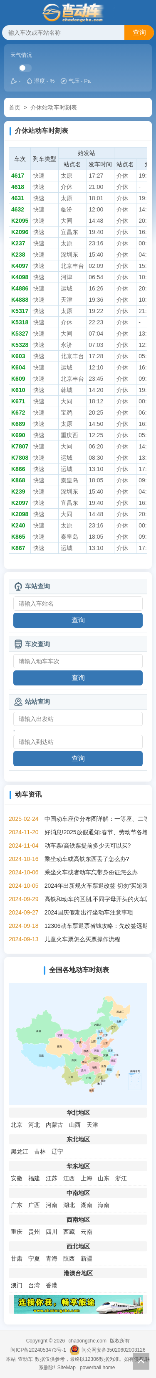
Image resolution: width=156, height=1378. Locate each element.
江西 (69, 1178)
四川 (51, 1231)
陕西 (69, 1258)
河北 (34, 1124)
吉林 (40, 1151)
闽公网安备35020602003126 (113, 1350)
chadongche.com (87, 1341)
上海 (86, 1178)
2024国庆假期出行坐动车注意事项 (89, 912)
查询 (139, 32)
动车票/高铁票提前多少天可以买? (88, 845)
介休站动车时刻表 (53, 107)
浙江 (121, 1178)
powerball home (97, 1367)
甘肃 (16, 1258)
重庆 (16, 1231)
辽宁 (57, 1151)
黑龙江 (19, 1151)
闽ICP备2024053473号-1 (38, 1350)
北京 (16, 1124)
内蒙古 (54, 1124)
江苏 (51, 1178)
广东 (16, 1205)
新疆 (86, 1258)
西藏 (69, 1231)
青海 (51, 1258)
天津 (92, 1124)
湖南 (86, 1205)
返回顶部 (141, 1361)
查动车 (25, 1359)
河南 (51, 1205)
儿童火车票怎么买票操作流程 (82, 939)
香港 (51, 1285)
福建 (34, 1178)
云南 (86, 1231)
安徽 (16, 1178)
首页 (14, 107)
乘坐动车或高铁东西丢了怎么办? (87, 859)
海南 (103, 1205)
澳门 (16, 1285)
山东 (103, 1178)
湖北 (69, 1205)
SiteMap (66, 1367)
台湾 (34, 1285)
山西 (75, 1124)
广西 (34, 1205)
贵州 (34, 1231)
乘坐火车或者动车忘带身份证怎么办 (91, 872)
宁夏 (34, 1258)
